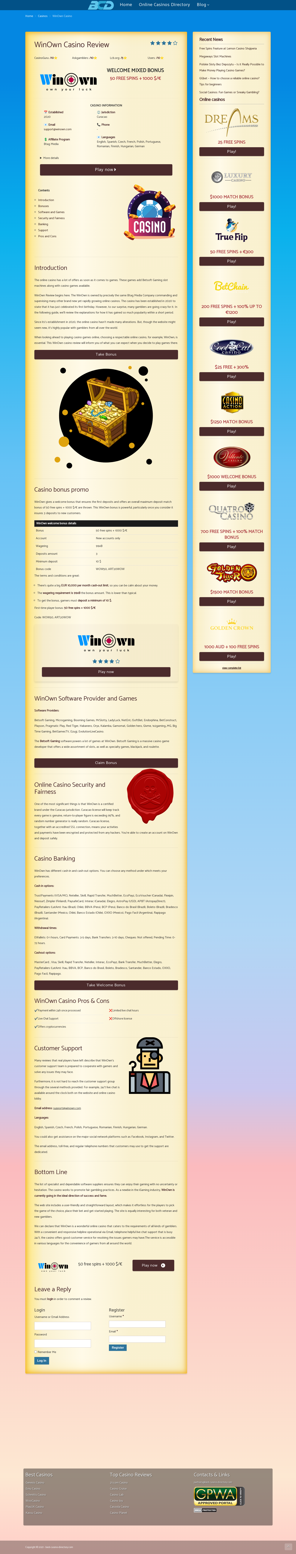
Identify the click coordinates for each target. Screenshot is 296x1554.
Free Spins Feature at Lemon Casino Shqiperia (228, 48)
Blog (201, 4)
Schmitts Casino (36, 1494)
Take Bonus (106, 354)
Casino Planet (118, 1512)
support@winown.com (58, 129)
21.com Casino (119, 1482)
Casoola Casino (119, 1506)
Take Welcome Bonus (106, 985)
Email (113, 1331)
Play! (231, 151)
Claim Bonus (106, 763)
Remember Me (45, 1352)
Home (126, 4)
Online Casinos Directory (164, 4)
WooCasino (33, 1500)
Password (40, 1334)
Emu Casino (33, 1488)
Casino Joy (116, 1500)
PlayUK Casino (35, 1506)
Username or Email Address (51, 1317)
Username (116, 1316)
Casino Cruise (118, 1488)
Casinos (43, 16)
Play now (106, 169)
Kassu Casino (34, 1512)
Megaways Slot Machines (215, 56)
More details (51, 158)
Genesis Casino (35, 1482)
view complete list (231, 668)
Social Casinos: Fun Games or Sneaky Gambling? (229, 92)
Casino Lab (117, 1494)
